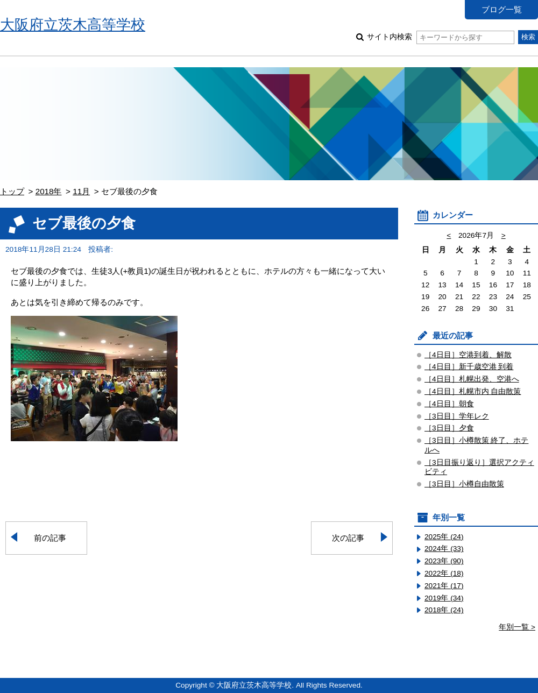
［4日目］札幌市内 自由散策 (472, 391)
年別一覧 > (517, 627)
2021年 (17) (444, 586)
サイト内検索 (440, 37)
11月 (81, 191)
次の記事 (348, 537)
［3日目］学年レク (456, 416)
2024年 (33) (444, 548)
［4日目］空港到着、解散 (468, 355)
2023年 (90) (444, 561)
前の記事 (50, 537)
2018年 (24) (444, 610)
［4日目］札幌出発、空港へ (471, 379)
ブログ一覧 (502, 9)
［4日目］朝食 (449, 404)
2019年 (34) (444, 598)
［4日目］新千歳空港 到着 (468, 367)
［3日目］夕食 (449, 428)
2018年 (49, 191)
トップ (12, 191)
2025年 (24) (444, 537)
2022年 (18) (444, 573)
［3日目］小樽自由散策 (464, 484)
